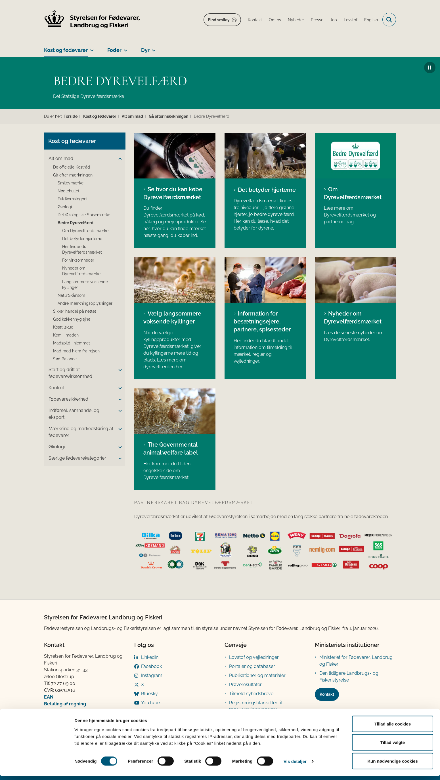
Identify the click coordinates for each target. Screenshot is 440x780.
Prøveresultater (245, 684)
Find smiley (219, 20)
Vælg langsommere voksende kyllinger (172, 317)
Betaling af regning (65, 704)
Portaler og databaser (252, 666)
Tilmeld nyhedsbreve (251, 693)
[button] (119, 159)
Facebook (151, 666)
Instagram (151, 675)
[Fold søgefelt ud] (389, 19)
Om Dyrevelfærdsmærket (353, 193)
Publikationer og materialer (257, 675)
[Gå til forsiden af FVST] (92, 19)
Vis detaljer (295, 765)
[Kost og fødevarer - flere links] (91, 47)
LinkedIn (149, 657)
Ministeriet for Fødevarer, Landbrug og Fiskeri (356, 661)
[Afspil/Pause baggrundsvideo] (429, 67)
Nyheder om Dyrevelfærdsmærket (353, 317)
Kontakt (327, 694)
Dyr (145, 50)
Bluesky (149, 693)
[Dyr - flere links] (153, 47)
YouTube (150, 702)
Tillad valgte (392, 746)
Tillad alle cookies (392, 727)
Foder (114, 50)
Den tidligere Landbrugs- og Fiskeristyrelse (348, 676)
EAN (48, 697)
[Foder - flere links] (124, 47)
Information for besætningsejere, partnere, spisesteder (262, 321)
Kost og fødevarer (66, 50)
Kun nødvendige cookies (392, 764)
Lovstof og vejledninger (254, 657)
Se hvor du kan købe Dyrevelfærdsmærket (172, 193)
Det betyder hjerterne (267, 189)
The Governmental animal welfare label (170, 448)
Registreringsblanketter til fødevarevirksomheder (255, 706)
